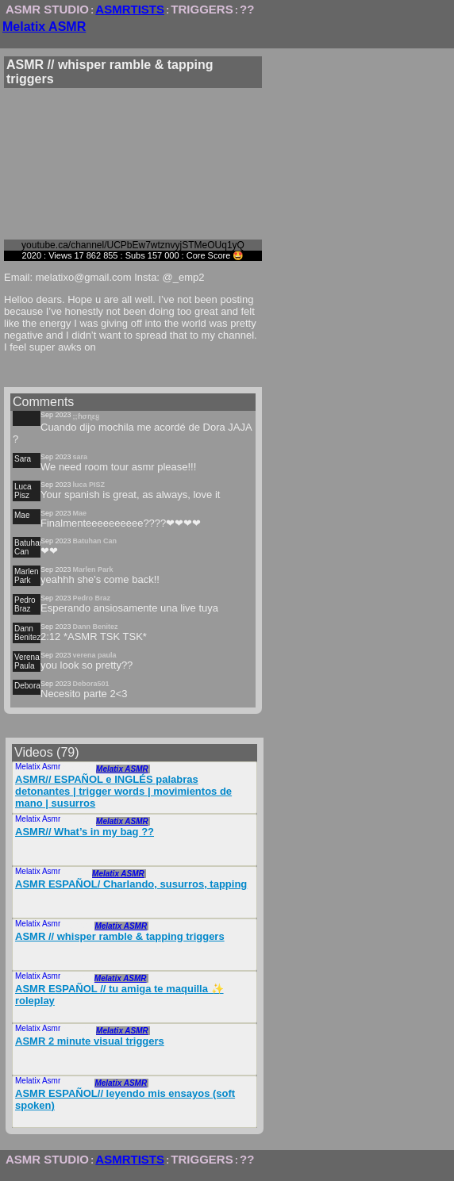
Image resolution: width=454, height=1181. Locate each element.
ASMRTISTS (129, 9)
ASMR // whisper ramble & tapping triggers (120, 936)
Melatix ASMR (44, 26)
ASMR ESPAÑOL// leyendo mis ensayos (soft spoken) (125, 1099)
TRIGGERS (202, 9)
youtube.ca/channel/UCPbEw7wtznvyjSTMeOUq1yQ (132, 245)
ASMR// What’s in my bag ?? (84, 832)
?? (247, 9)
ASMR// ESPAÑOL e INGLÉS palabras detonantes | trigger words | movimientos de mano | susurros (123, 791)
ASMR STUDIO (47, 9)
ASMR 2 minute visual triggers (89, 1041)
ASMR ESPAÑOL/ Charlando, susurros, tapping (131, 884)
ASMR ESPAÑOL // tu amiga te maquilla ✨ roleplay (119, 995)
